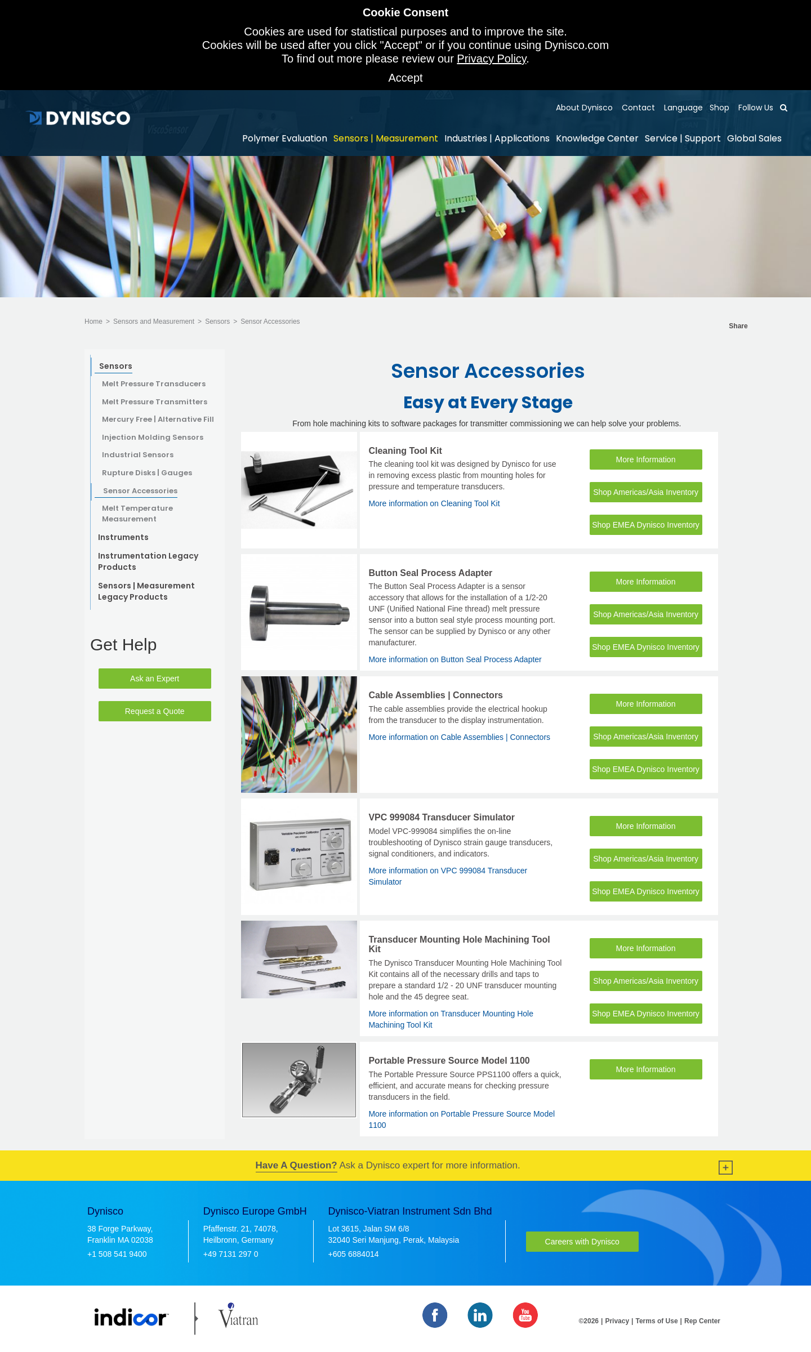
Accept (405, 78)
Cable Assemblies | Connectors (435, 695)
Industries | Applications (497, 138)
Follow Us (754, 107)
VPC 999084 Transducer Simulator (441, 817)
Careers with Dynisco (582, 1241)
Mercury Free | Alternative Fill (158, 419)
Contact (637, 107)
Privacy (617, 1321)
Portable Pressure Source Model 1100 (448, 1060)
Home (93, 321)
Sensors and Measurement (153, 321)
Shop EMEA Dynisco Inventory (645, 524)
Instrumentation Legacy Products (148, 561)
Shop (719, 107)
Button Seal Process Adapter (430, 573)
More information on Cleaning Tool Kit (434, 503)
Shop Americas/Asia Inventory (645, 492)
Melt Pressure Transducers (154, 384)
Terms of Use (656, 1321)
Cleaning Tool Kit (405, 451)
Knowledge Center (597, 138)
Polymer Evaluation (284, 138)
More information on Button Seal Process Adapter (454, 659)
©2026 (589, 1321)
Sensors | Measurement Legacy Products (146, 591)
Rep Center (702, 1321)
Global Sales (754, 138)
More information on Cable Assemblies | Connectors (459, 737)
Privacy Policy (491, 58)
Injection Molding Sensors (152, 437)
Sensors (217, 321)
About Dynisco (584, 107)
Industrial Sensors (137, 455)
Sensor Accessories (270, 321)
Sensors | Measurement (385, 138)
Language (682, 107)
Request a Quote (155, 711)
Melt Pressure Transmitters (154, 402)
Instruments (123, 537)
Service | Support (683, 138)
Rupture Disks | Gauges (147, 473)
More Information (646, 459)
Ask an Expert (154, 678)
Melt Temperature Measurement (137, 513)
